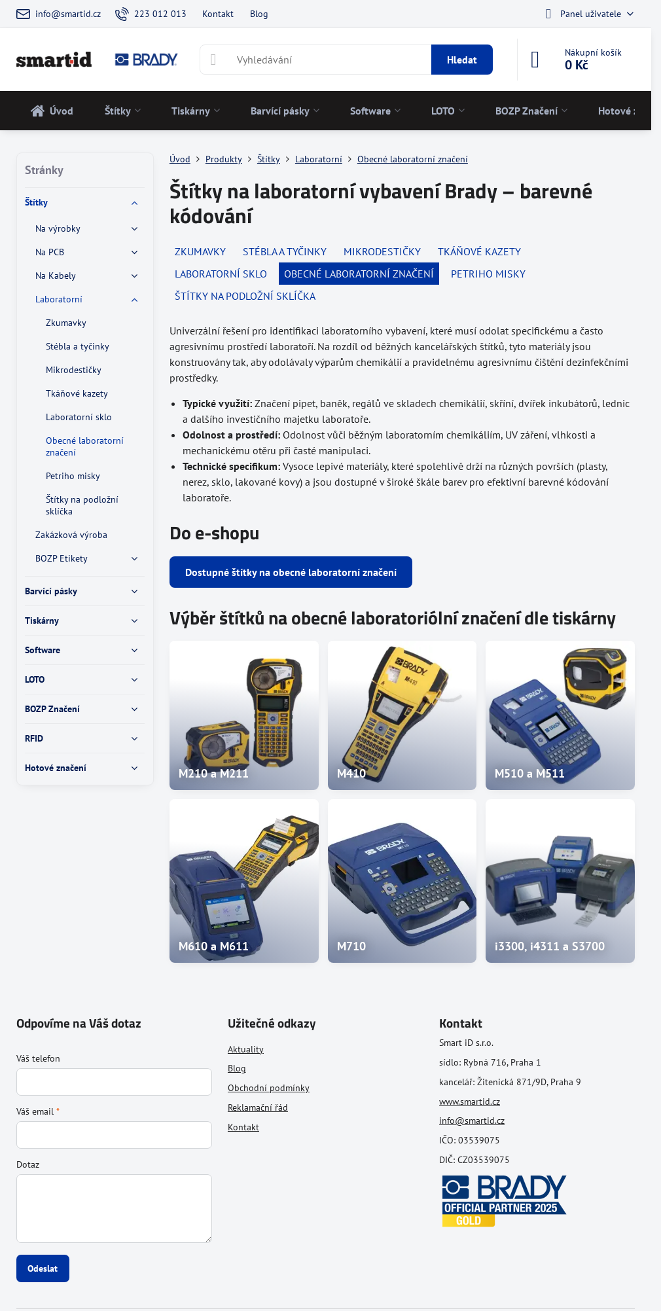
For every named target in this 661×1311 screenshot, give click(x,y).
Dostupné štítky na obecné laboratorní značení (291, 572)
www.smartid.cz (469, 1101)
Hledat (462, 59)
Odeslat (42, 1268)
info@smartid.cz (472, 1120)
